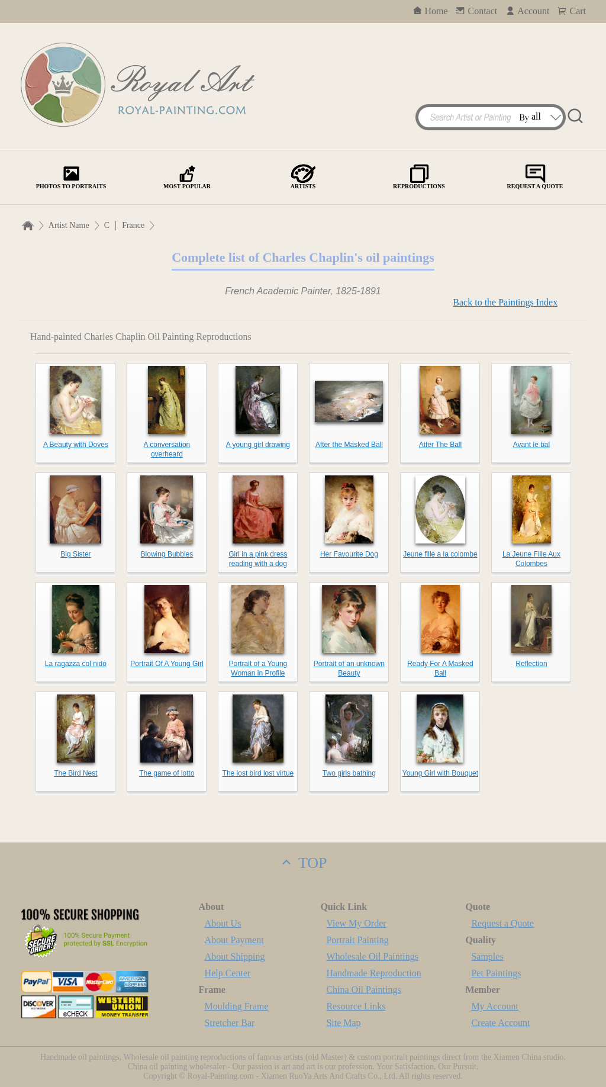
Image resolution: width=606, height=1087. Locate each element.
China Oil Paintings (363, 990)
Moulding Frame (237, 1006)
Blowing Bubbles (167, 554)
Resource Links (355, 1006)
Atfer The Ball (440, 444)
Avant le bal (531, 444)
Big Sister (75, 554)
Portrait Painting (357, 940)
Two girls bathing (349, 773)
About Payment (234, 940)
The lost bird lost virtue (258, 773)
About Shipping (235, 956)
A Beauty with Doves (75, 444)
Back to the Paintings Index (505, 302)
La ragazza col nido (76, 664)
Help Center (228, 973)
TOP (303, 862)
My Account (494, 1006)
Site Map (343, 1023)
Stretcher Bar (230, 1023)
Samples (487, 956)
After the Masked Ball (349, 444)
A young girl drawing (258, 444)
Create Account (500, 1023)
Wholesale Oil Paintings (372, 956)
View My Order (356, 923)
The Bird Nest (75, 773)
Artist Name (69, 225)
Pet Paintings (496, 973)
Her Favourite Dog (349, 554)
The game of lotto (166, 773)
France (133, 225)
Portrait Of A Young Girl (166, 664)
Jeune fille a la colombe (440, 554)
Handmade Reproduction (373, 973)
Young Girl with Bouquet (440, 773)
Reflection (531, 664)
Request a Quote (502, 923)
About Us (223, 923)
